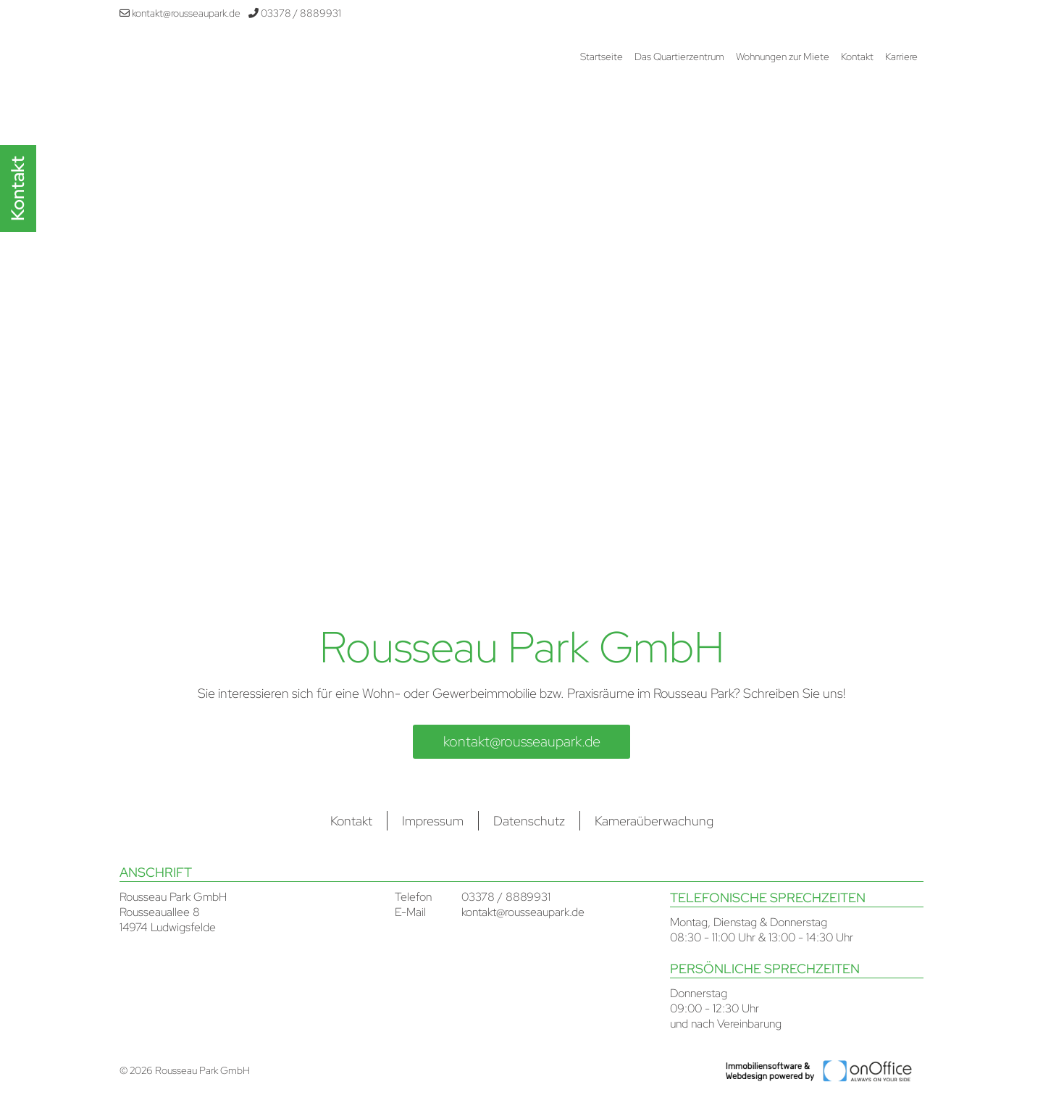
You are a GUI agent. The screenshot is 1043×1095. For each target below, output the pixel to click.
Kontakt (857, 56)
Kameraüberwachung (654, 820)
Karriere (901, 56)
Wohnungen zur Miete (782, 56)
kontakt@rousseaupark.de (180, 13)
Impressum (433, 820)
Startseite (601, 56)
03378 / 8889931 (294, 13)
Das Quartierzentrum (679, 56)
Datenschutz (529, 820)
